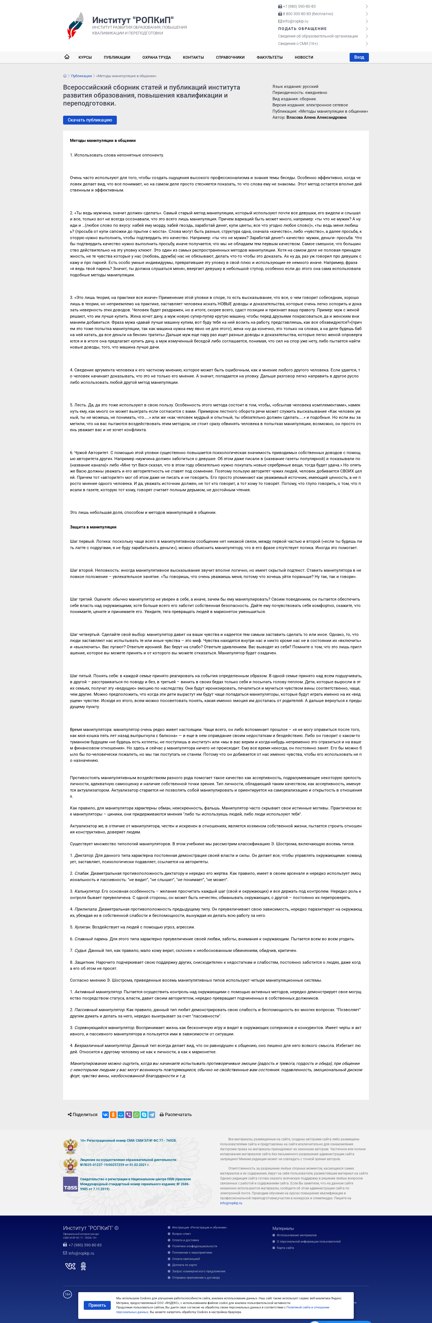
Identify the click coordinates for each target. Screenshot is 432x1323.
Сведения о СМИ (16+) (298, 43)
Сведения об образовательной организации (318, 36)
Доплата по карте (184, 1265)
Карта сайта (285, 1248)
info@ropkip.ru (293, 21)
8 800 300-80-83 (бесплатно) (305, 14)
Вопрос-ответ (181, 1234)
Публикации (117, 57)
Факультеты (270, 57)
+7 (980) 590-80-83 (297, 6)
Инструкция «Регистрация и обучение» (199, 1227)
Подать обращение (302, 28)
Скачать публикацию (90, 120)
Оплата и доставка (185, 1240)
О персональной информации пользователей (309, 1241)
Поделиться (83, 1114)
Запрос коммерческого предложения (198, 1271)
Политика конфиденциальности (194, 1246)
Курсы (85, 57)
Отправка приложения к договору (196, 1277)
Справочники (230, 57)
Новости (304, 57)
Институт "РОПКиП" (133, 20)
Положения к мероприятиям (192, 1252)
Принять (97, 1305)
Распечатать (176, 1114)
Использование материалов (297, 1235)
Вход (359, 57)
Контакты (193, 57)
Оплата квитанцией (186, 1259)
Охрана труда (156, 57)
